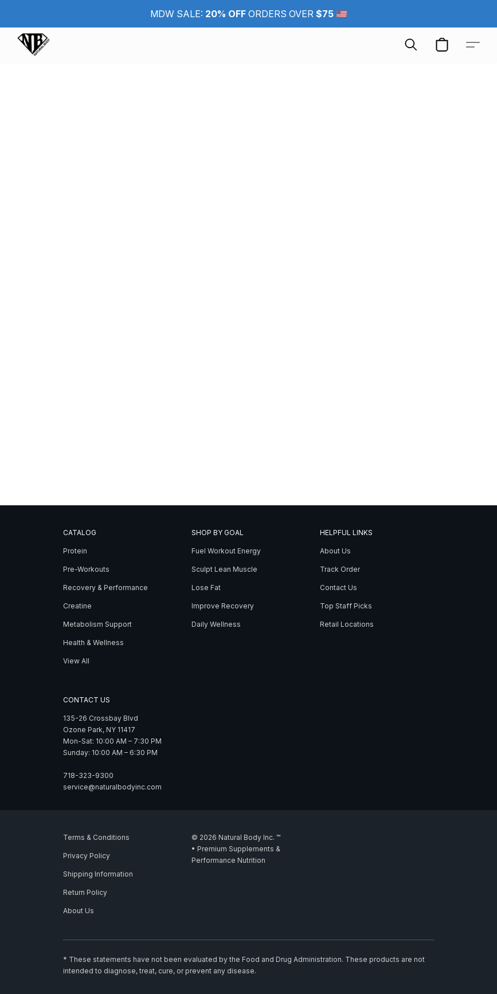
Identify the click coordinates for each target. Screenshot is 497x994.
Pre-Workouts (86, 569)
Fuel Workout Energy (226, 551)
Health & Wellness (93, 642)
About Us (335, 551)
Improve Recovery (222, 606)
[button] (33, 44)
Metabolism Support (97, 624)
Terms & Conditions (96, 837)
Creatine (77, 606)
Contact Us (338, 587)
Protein (75, 551)
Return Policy (85, 892)
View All (76, 661)
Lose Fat (206, 587)
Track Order (340, 569)
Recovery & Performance (105, 587)
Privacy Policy (86, 855)
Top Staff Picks (346, 606)
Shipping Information (98, 874)
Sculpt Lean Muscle (224, 569)
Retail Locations (347, 624)
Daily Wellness (216, 624)
